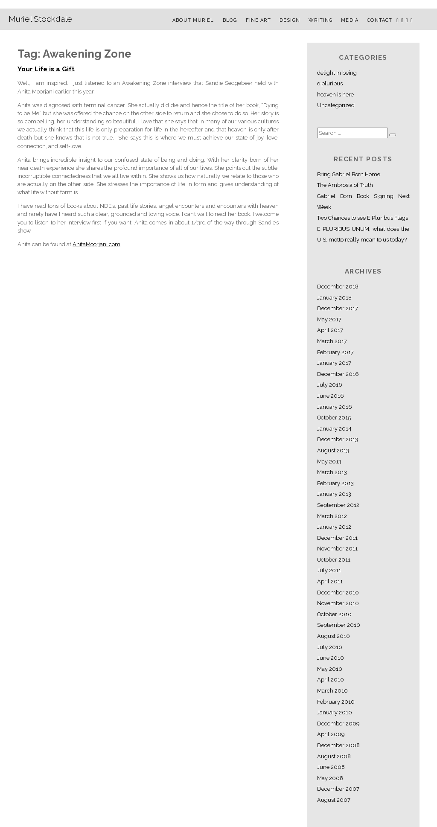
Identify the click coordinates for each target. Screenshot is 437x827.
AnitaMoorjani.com (96, 244)
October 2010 (334, 614)
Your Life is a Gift (46, 69)
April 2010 (330, 679)
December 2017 (337, 308)
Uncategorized (336, 105)
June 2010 (330, 658)
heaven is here (335, 94)
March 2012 (332, 516)
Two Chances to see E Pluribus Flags (362, 218)
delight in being (337, 73)
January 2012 (334, 527)
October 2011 (333, 559)
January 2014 (334, 428)
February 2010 (336, 702)
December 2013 (337, 439)
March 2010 (332, 690)
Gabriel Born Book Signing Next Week (363, 201)
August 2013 (333, 450)
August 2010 (333, 636)
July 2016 (329, 384)
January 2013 (334, 494)
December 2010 (338, 592)
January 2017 (334, 363)
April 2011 (330, 581)
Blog (230, 20)
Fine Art (258, 20)
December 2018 (337, 286)
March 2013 (332, 472)
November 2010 (338, 603)
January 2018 (334, 297)
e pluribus (330, 83)
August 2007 (333, 800)
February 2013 (335, 483)
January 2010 (334, 712)
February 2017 (335, 352)
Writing (320, 20)
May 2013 (329, 461)
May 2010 (329, 669)
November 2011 (337, 548)
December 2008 (338, 745)
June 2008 (331, 767)
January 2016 (334, 407)
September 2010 (338, 625)
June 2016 (330, 396)
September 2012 (338, 505)
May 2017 (329, 319)
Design (290, 20)
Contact (379, 20)
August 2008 (334, 756)
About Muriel (193, 20)
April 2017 (330, 330)
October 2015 (334, 417)
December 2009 (338, 723)
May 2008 (330, 778)
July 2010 (329, 647)
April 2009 (330, 734)
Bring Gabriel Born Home (348, 174)
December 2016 (338, 374)
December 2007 (338, 789)
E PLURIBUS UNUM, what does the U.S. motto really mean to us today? (363, 234)
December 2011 (337, 538)
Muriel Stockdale (40, 18)
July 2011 (329, 570)
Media (349, 20)
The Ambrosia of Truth (345, 185)
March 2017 (332, 341)
